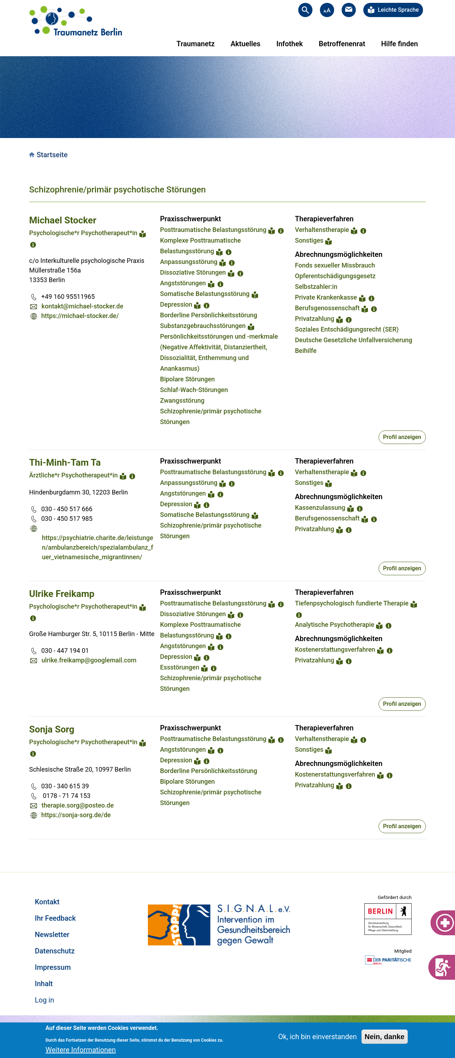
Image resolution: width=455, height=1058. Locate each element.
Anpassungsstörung (189, 261)
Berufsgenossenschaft (327, 308)
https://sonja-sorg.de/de (76, 815)
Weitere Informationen (81, 1050)
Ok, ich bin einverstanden (317, 1036)
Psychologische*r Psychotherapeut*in (83, 233)
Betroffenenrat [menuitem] (342, 43)
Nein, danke (385, 1037)
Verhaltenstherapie (322, 229)
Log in (44, 1000)
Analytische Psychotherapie (334, 624)
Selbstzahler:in (316, 286)
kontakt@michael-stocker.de (82, 306)
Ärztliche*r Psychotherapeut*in (73, 475)
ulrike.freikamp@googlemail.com (89, 660)
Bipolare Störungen (187, 379)
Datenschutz (55, 951)
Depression (176, 304)
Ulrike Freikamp (62, 593)
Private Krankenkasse (326, 297)
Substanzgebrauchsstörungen (203, 325)
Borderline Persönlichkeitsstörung (208, 315)
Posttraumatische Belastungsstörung (213, 229)
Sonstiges (309, 240)
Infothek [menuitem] (289, 43)
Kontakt (47, 902)
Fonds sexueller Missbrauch (335, 265)
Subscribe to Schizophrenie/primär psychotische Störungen (32, 848)
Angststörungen (183, 283)
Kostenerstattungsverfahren (335, 649)
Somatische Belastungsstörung (205, 293)
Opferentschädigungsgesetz (335, 276)
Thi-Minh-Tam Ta (65, 462)
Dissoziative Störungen (193, 272)
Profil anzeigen (402, 437)
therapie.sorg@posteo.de (78, 805)
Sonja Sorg (51, 729)
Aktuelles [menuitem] (246, 43)
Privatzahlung (314, 318)
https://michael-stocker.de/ (80, 315)
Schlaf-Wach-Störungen (194, 389)
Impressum (53, 967)
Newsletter (52, 934)
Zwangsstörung (182, 400)
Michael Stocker (62, 220)
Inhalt (44, 983)
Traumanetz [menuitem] (196, 43)
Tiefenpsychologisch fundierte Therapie (351, 603)
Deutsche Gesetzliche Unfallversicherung (353, 340)
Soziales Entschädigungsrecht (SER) (347, 329)
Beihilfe (306, 350)
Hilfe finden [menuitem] (399, 43)
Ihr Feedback (55, 918)
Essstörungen (179, 667)
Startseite (52, 154)
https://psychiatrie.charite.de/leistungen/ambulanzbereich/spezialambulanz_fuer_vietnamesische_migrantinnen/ (97, 547)
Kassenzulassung (320, 507)
